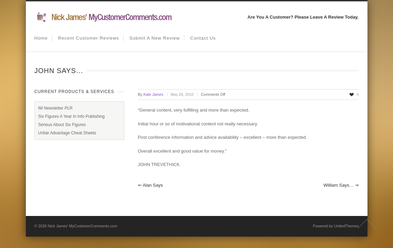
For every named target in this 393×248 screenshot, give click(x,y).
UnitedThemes (346, 226)
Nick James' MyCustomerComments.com (82, 226)
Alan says (150, 185)
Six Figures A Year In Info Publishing (71, 116)
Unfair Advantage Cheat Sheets (67, 133)
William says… (340, 185)
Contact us (203, 38)
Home (41, 38)
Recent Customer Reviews (88, 38)
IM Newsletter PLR (55, 108)
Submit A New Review (154, 38)
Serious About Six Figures (62, 124)
